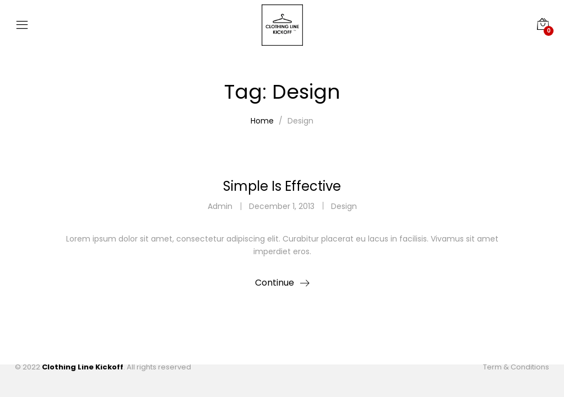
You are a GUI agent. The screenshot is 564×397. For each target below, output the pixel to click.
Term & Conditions (516, 367)
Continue (274, 282)
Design (344, 206)
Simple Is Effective (282, 186)
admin (220, 206)
